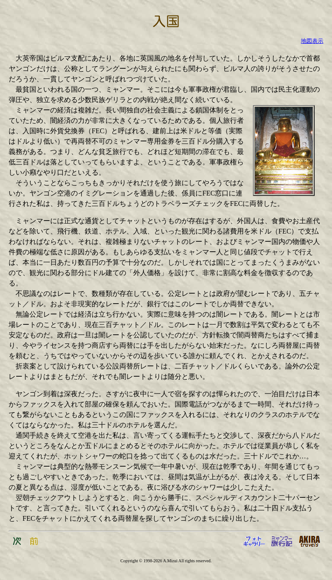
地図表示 (312, 41)
